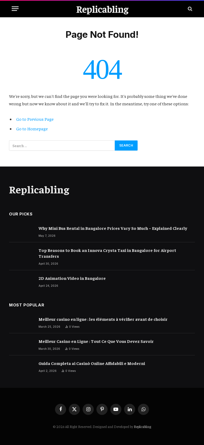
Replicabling (142, 426)
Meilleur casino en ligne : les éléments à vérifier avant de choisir (103, 319)
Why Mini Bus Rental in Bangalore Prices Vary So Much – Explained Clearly (113, 228)
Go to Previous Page (35, 119)
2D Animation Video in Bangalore (72, 278)
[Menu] (15, 9)
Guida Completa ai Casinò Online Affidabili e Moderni (92, 363)
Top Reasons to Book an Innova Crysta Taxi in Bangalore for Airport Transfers (107, 253)
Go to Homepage (32, 128)
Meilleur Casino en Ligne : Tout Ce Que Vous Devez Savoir (96, 341)
